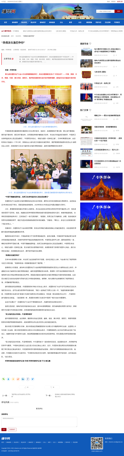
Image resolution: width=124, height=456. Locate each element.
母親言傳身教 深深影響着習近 (105, 127)
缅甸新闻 (15, 22)
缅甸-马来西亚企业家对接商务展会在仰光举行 (37, 31)
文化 (61, 22)
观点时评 (33, 22)
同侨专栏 (98, 22)
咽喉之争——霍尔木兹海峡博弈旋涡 (107, 115)
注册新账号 (12, 429)
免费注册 (120, 1)
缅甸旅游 (52, 22)
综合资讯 (24, 22)
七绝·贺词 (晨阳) (61, 31)
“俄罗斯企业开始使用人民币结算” (20, 395)
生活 (79, 22)
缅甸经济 (43, 22)
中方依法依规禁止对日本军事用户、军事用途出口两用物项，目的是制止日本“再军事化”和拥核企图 (108, 97)
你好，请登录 (111, 1)
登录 (4, 429)
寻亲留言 (117, 22)
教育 (70, 22)
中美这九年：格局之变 (77, 31)
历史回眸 (108, 22)
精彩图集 (89, 22)
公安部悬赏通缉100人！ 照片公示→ (107, 150)
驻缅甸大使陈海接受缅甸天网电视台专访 (65, 395)
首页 (5, 22)
